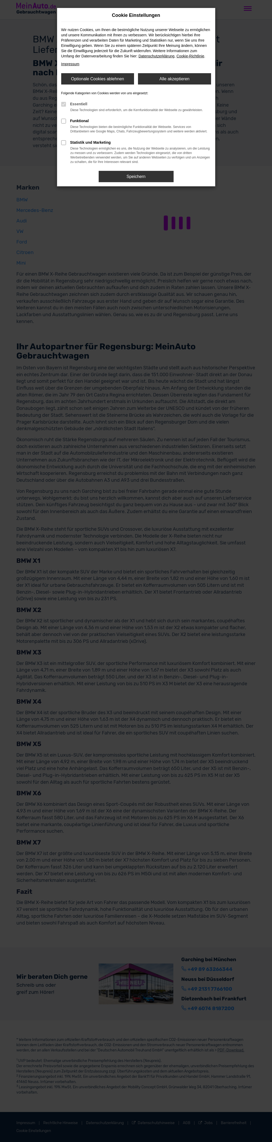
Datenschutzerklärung (156, 56)
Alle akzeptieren (174, 79)
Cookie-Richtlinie (190, 56)
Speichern (135, 176)
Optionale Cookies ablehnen (97, 79)
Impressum (70, 64)
